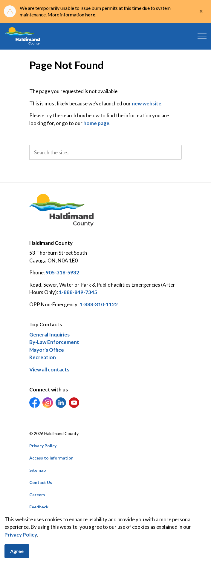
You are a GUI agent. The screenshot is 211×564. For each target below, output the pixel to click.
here (90, 14)
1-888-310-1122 (98, 304)
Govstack (59, 519)
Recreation (42, 357)
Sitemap (37, 470)
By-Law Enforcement (54, 342)
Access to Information (51, 457)
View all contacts (49, 369)
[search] (105, 152)
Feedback (38, 506)
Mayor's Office (46, 350)
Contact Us (40, 482)
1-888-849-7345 (78, 292)
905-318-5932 (62, 272)
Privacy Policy (20, 550)
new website (146, 103)
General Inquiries (49, 334)
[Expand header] (202, 36)
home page (96, 123)
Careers (37, 494)
